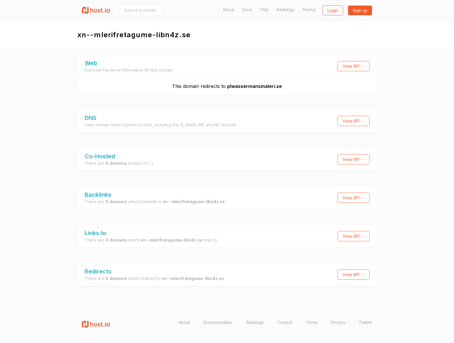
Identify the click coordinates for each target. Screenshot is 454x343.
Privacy (338, 322)
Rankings (285, 9)
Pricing (309, 9)
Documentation (217, 322)
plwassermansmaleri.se (254, 86)
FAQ (264, 9)
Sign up (360, 10)
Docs (247, 9)
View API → (353, 66)
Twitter (365, 322)
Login (333, 10)
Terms (312, 322)
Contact (284, 322)
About (228, 9)
